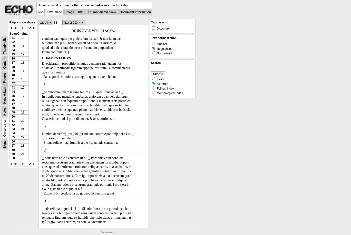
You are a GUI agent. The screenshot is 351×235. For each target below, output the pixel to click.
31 (13, 38)
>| (82, 22)
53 (13, 129)
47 (13, 104)
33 (13, 46)
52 (13, 125)
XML (81, 12)
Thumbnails (4, 46)
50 (13, 116)
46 (13, 100)
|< (48, 22)
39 (13, 71)
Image (70, 12)
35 (13, 54)
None (4, 144)
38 (13, 67)
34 (13, 50)
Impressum (107, 232)
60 (13, 158)
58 (13, 150)
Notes (4, 112)
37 (13, 62)
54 (13, 133)
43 (13, 87)
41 (13, 79)
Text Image (54, 12)
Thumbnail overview (102, 12)
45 (13, 96)
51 (13, 121)
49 (13, 112)
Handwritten (4, 95)
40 (13, 75)
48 (13, 108)
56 (13, 141)
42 (13, 83)
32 (13, 42)
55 (13, 137)
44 (13, 91)
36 (13, 58)
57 (13, 145)
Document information (135, 12)
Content (4, 63)
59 (13, 154)
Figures (4, 77)
